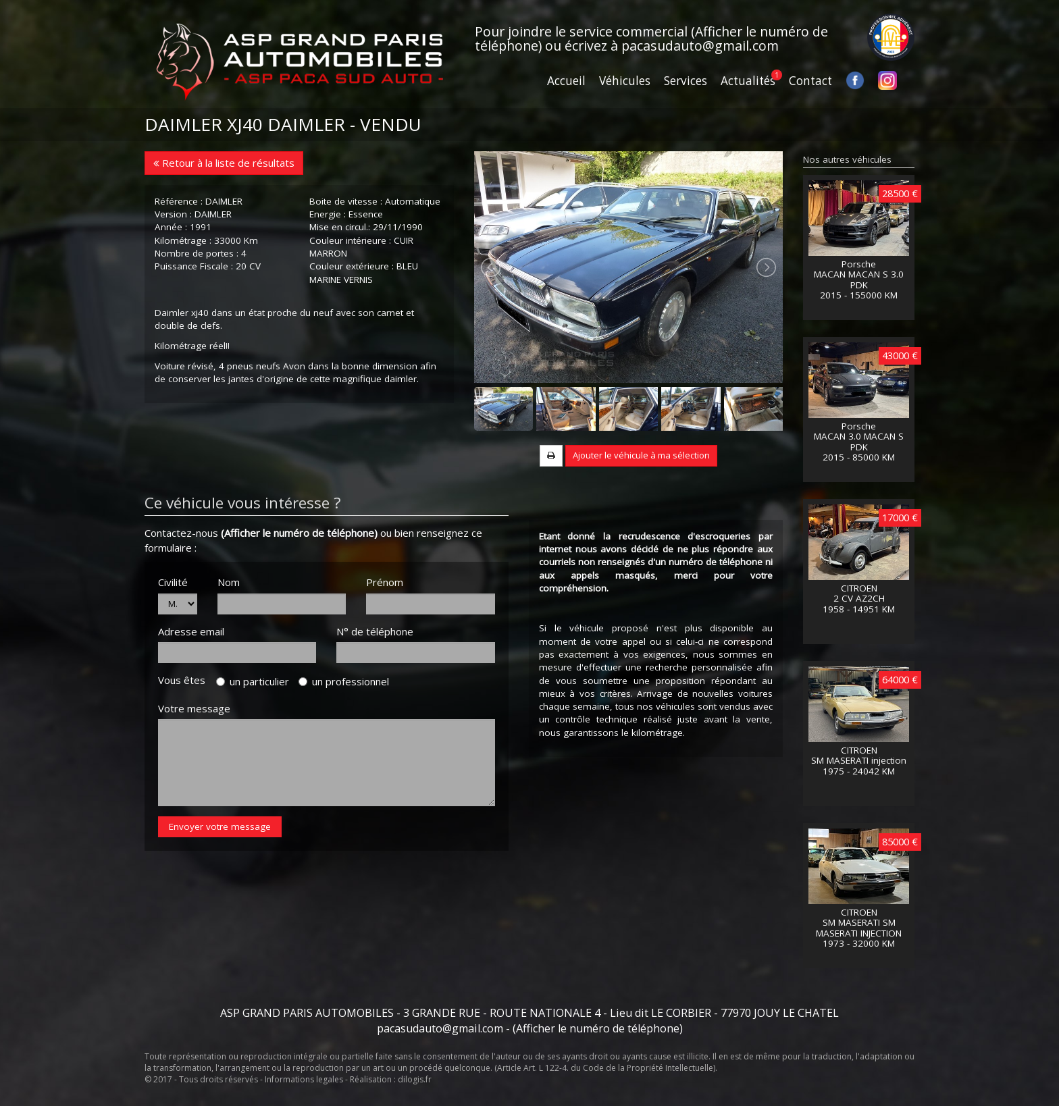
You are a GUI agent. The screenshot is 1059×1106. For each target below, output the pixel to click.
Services (685, 80)
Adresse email (191, 631)
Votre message (194, 708)
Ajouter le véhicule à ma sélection (641, 455)
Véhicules (624, 80)
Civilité (173, 582)
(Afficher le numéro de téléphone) (299, 532)
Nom (228, 582)
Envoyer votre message (220, 826)
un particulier (252, 681)
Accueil (566, 80)
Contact (810, 80)
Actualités (748, 80)
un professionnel (344, 681)
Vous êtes (185, 680)
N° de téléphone (374, 631)
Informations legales (304, 1079)
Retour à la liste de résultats (223, 162)
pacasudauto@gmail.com (700, 45)
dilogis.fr (415, 1079)
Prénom (384, 582)
